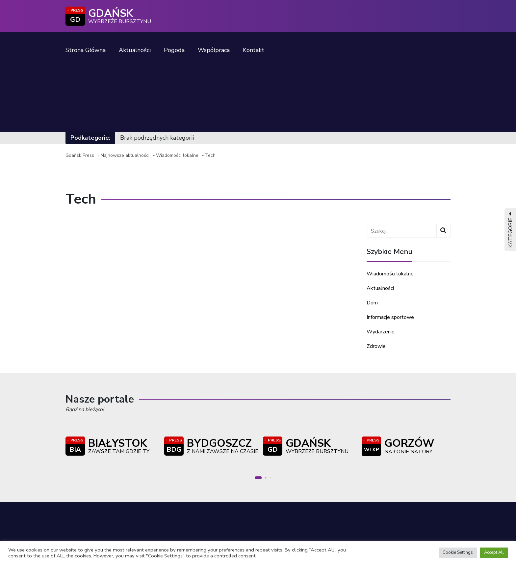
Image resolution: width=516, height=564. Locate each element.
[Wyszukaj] (443, 231)
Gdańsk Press (79, 155)
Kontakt (253, 50)
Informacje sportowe (390, 317)
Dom (372, 302)
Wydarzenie (381, 331)
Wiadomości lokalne (177, 155)
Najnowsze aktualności (125, 155)
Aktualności (135, 50)
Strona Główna (85, 50)
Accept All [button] (494, 552)
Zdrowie (376, 346)
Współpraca (214, 50)
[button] (258, 477)
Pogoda (174, 50)
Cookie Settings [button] (458, 552)
